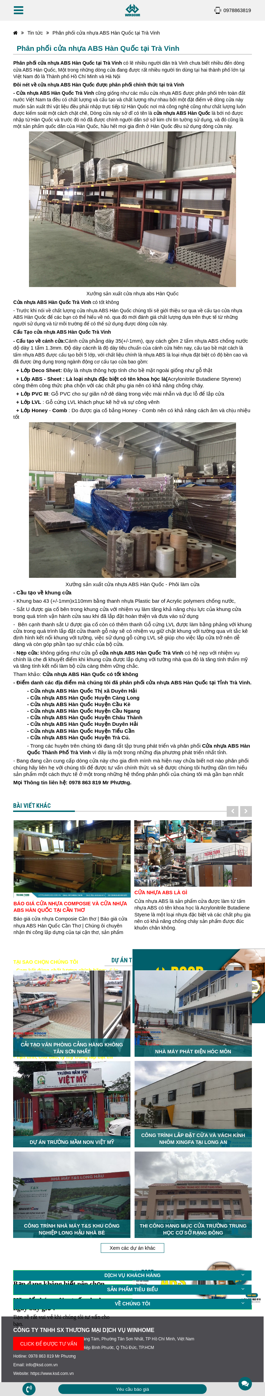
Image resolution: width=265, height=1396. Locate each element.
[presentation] (232, 811)
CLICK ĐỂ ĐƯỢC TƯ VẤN (48, 1339)
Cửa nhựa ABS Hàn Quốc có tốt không (90, 674)
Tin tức (35, 33)
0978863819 (237, 10)
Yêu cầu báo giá (132, 1389)
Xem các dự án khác (132, 1243)
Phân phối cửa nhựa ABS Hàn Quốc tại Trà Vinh (106, 33)
